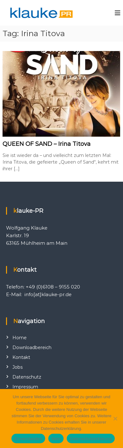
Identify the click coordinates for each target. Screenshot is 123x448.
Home (19, 338)
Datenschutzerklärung (91, 438)
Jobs (17, 367)
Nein (55, 438)
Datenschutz (26, 377)
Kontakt (21, 357)
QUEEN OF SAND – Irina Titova (47, 143)
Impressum (25, 387)
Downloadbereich (31, 347)
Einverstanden (28, 438)
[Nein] (115, 418)
